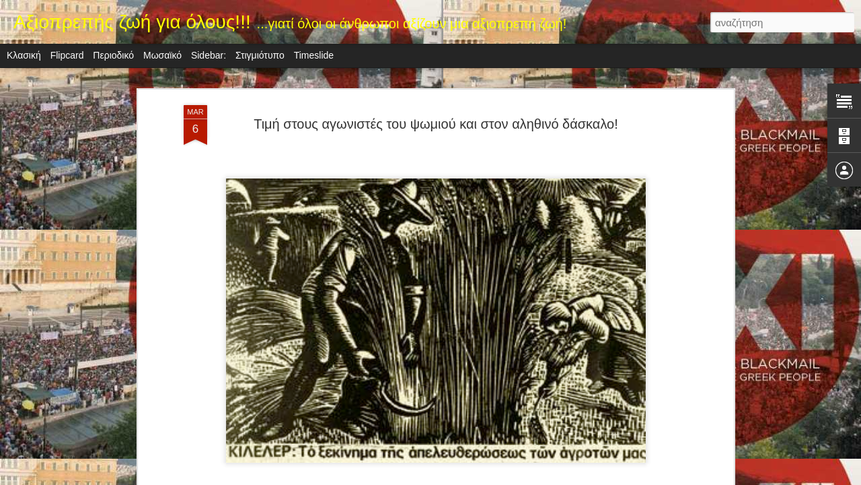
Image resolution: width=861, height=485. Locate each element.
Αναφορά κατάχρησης (511, 478)
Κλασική (24, 55)
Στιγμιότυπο (260, 55)
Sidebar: (208, 55)
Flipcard (67, 55)
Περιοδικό (113, 55)
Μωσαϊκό (162, 55)
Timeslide (314, 55)
